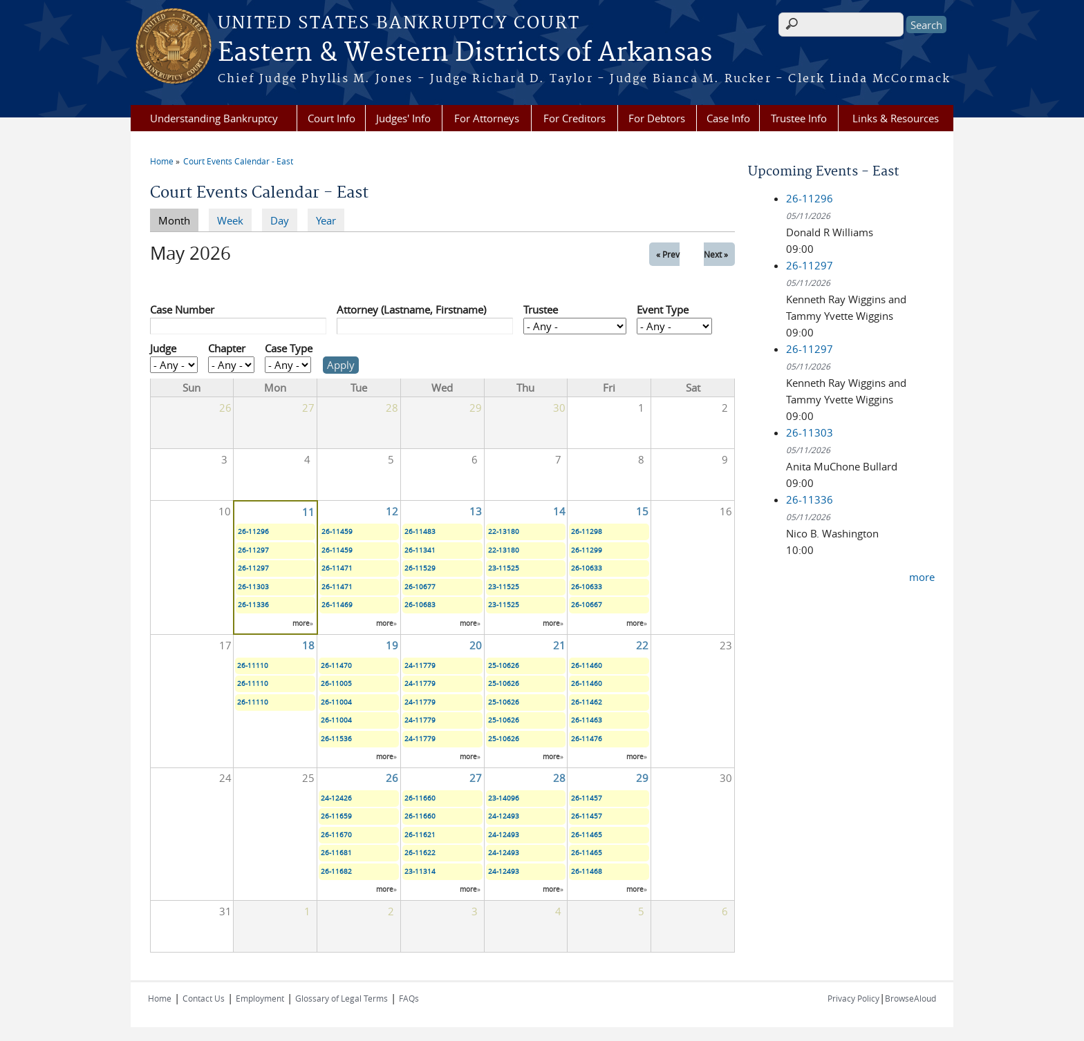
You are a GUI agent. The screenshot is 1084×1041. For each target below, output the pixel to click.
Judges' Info (403, 118)
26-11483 (420, 531)
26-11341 (420, 550)
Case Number (182, 309)
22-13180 (503, 531)
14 (559, 511)
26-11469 (337, 604)
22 (642, 645)
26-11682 (336, 871)
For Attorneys (486, 118)
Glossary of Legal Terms (341, 998)
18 (308, 645)
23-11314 (420, 871)
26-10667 (586, 604)
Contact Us (204, 998)
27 (475, 778)
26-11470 (336, 665)
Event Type (663, 309)
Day (279, 220)
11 (308, 512)
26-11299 (586, 550)
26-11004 (336, 702)
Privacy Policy (853, 998)
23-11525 (503, 568)
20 (475, 645)
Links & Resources (895, 118)
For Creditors (574, 118)
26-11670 (336, 834)
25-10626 (503, 665)
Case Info (728, 118)
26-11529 (420, 568)
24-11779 (420, 665)
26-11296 (253, 531)
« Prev (668, 254)
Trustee (540, 309)
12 (392, 511)
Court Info (331, 118)
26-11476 (586, 738)
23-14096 (503, 798)
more (301, 623)
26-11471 (337, 568)
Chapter (226, 348)
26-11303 (253, 586)
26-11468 (586, 871)
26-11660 (420, 798)
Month (178, 219)
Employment (260, 998)
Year (326, 220)
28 (559, 778)
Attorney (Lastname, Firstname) (411, 309)
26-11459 (337, 531)
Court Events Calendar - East (238, 160)
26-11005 (336, 683)
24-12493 (503, 816)
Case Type (288, 348)
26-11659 (336, 816)
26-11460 (586, 665)
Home (162, 160)
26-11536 (336, 738)
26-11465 (586, 834)
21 (559, 645)
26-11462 (586, 702)
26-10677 (420, 586)
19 (392, 645)
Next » (716, 254)
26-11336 (253, 604)
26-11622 (420, 852)
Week (230, 220)
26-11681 (336, 852)
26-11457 (586, 798)
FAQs (409, 998)
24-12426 (336, 798)
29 (642, 778)
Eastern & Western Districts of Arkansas (465, 53)
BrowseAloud (910, 998)
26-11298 (586, 531)
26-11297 (253, 550)
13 (475, 511)
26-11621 (420, 834)
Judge (163, 348)
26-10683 (420, 604)
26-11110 (252, 665)
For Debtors (656, 118)
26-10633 (586, 568)
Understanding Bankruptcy (214, 118)
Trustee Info (799, 118)
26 (392, 778)
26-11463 (586, 720)
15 (642, 511)
